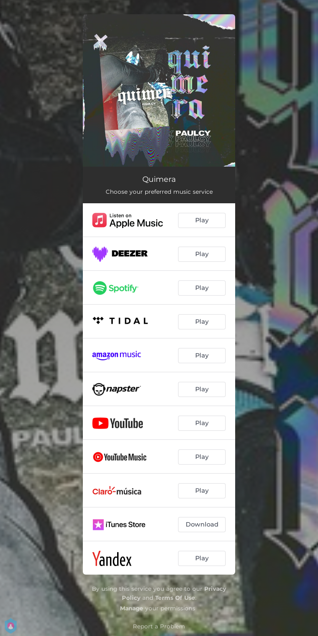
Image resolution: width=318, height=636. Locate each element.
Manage (131, 608)
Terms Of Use (175, 597)
